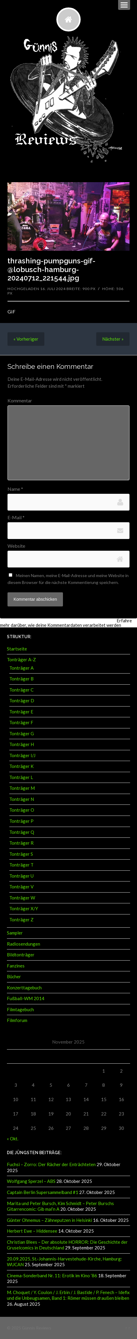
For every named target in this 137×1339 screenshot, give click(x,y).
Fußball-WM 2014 (25, 998)
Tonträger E (21, 711)
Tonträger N (21, 799)
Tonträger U (21, 875)
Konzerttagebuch (24, 987)
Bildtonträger (20, 954)
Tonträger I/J (22, 755)
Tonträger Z (21, 919)
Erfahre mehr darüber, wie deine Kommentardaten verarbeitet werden (66, 623)
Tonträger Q (21, 832)
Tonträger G (21, 733)
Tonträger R (21, 843)
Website (16, 546)
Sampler (15, 932)
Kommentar (19, 400)
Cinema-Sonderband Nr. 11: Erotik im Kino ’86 (52, 1275)
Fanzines (16, 965)
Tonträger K (21, 766)
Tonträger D (21, 700)
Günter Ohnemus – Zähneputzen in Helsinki (49, 1220)
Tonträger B (21, 678)
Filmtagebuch (20, 1009)
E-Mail (16, 517)
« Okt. (12, 1138)
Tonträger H (21, 744)
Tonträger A (21, 668)
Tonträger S (21, 854)
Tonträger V (21, 886)
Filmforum (17, 1020)
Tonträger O (21, 810)
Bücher (14, 976)
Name (15, 489)
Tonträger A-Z (21, 659)
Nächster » (113, 339)
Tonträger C (21, 689)
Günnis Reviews (36, 1327)
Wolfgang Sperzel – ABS (31, 1181)
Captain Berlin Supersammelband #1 (42, 1192)
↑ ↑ (127, 1327)
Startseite (17, 648)
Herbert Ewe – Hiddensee (32, 1231)
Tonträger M (22, 788)
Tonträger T (21, 864)
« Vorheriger (25, 339)
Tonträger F (21, 722)
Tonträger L (21, 777)
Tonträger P (21, 821)
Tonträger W (22, 897)
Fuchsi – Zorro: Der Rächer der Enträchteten (51, 1164)
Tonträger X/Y (23, 908)
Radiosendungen (23, 943)
